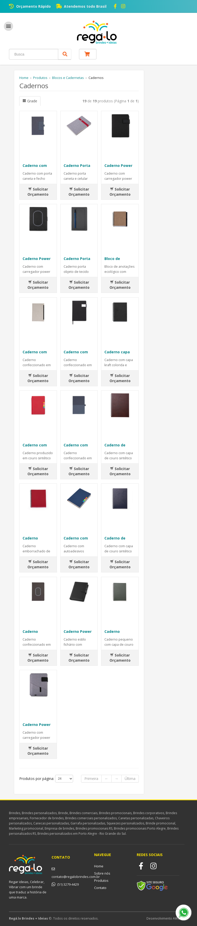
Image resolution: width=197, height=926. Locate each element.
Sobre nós (102, 873)
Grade (30, 100)
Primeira (91, 778)
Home (23, 78)
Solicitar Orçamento (37, 192)
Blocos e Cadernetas (68, 78)
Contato (100, 887)
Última (130, 778)
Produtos (40, 78)
